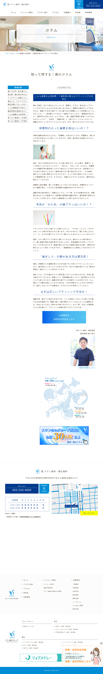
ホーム (26, 580)
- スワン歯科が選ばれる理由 (52, 591)
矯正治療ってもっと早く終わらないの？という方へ (27, 104)
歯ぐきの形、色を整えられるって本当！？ (24, 91)
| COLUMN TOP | (64, 87)
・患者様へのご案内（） (23, 517)
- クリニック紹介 (48, 584)
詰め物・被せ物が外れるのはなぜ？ (21, 94)
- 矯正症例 (75, 609)
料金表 (26, 593)
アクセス (27, 588)
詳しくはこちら (89, 513)
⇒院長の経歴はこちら (86, 368)
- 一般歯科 (75, 584)
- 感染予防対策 (48, 588)
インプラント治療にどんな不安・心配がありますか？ (28, 98)
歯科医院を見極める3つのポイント (21, 111)
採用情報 (27, 597)
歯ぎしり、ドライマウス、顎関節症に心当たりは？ (27, 101)
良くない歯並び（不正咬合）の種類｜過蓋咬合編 (27, 121)
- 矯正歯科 (75, 595)
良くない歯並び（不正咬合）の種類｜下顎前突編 (27, 118)
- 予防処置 (75, 588)
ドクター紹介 (28, 584)
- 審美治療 (75, 598)
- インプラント (77, 602)
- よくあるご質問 (77, 605)
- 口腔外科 (75, 591)
